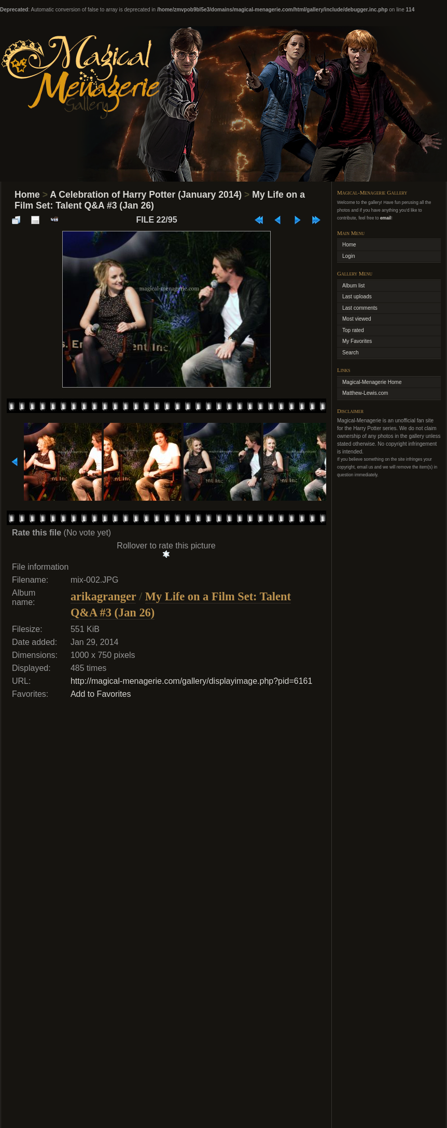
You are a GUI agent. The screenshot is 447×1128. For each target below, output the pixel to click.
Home (27, 194)
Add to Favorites (101, 694)
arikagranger (103, 596)
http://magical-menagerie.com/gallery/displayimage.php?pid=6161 (192, 681)
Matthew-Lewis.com (365, 393)
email (385, 218)
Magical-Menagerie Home (372, 382)
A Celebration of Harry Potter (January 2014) (146, 194)
